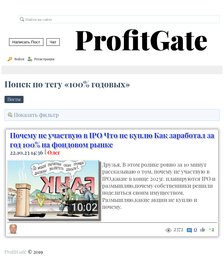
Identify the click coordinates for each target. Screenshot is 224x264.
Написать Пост (26, 42)
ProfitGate (141, 39)
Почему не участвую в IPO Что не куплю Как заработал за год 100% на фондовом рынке (112, 139)
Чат (53, 42)
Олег (53, 152)
